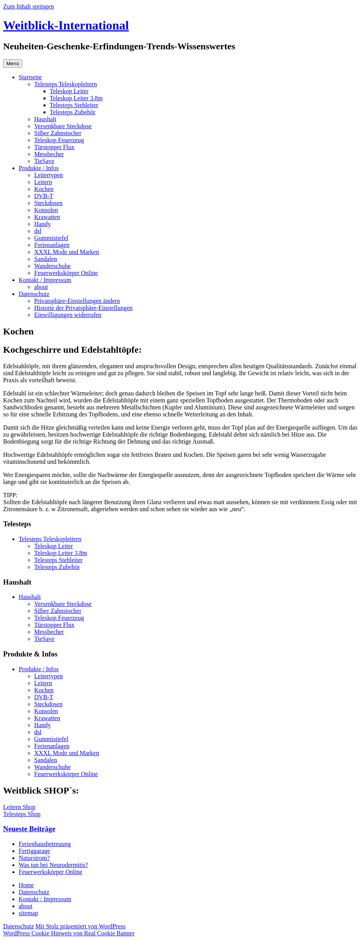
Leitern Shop (19, 807)
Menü (12, 63)
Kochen (44, 189)
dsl (38, 231)
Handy (42, 224)
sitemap (28, 913)
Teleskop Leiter (69, 91)
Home (26, 885)
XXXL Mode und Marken (66, 252)
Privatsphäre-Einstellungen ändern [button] (77, 301)
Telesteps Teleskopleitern (65, 84)
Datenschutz (34, 294)
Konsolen (46, 210)
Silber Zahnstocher (57, 133)
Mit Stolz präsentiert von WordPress (80, 926)
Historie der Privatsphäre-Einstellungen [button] (83, 308)
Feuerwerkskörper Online (66, 273)
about (41, 287)
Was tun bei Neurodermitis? (53, 865)
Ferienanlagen (52, 245)
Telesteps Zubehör (73, 112)
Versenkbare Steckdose (63, 126)
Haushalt (45, 119)
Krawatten (47, 217)
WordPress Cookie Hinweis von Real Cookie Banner (68, 933)
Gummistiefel (51, 238)
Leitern (43, 182)
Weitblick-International (66, 25)
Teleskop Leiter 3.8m (76, 98)
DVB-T (43, 196)
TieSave (44, 161)
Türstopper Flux (54, 147)
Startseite (30, 77)
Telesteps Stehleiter (74, 105)
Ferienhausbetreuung (45, 844)
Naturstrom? (34, 858)
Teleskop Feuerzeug (59, 140)
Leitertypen (48, 175)
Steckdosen (48, 203)
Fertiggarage (34, 851)
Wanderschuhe (52, 266)
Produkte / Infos (39, 168)
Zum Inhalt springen (28, 6)
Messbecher (49, 154)
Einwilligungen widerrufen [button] (67, 315)
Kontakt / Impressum (45, 280)
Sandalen (45, 259)
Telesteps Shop (21, 814)
